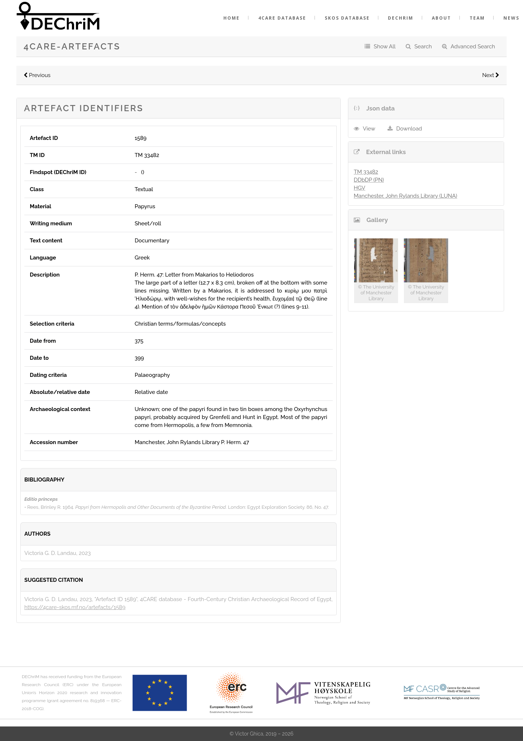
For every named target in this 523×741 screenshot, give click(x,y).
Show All (385, 46)
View (369, 128)
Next (490, 75)
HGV (359, 188)
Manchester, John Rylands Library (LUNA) (405, 196)
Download (409, 128)
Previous (37, 75)
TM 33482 (366, 172)
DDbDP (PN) (369, 180)
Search (423, 46)
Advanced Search (473, 46)
